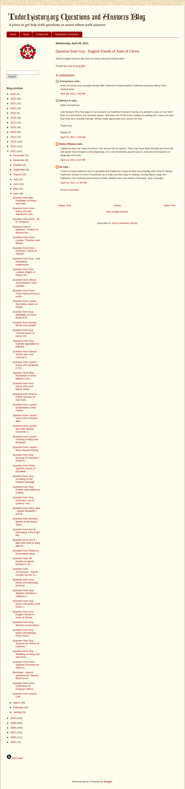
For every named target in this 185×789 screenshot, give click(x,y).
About (26, 34)
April (16, 193)
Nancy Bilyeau (67, 143)
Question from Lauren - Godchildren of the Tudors (25, 407)
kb (60, 166)
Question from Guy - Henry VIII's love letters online (24, 386)
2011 (13, 151)
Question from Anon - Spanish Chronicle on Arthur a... (26, 664)
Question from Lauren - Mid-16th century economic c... (25, 428)
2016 (13, 127)
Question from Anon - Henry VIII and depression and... (24, 211)
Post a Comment (69, 189)
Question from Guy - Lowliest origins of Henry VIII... (24, 272)
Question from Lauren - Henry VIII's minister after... (25, 418)
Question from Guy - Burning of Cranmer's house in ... (26, 457)
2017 (13, 122)
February (18, 707)
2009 (13, 723)
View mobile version (117, 211)
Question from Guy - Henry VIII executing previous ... (25, 582)
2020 (13, 108)
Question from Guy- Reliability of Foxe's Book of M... (25, 314)
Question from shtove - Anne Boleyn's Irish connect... (25, 282)
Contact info (42, 34)
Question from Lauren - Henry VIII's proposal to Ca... (25, 365)
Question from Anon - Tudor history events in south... (26, 293)
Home (13, 34)
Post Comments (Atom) (124, 223)
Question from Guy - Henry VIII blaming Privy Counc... (24, 632)
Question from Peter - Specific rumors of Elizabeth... (24, 468)
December (19, 155)
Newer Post (65, 205)
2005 (13, 742)
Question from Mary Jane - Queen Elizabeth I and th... (26, 511)
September (19, 169)
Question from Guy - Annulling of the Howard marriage (24, 479)
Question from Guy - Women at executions (26, 624)
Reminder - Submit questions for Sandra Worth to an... (25, 675)
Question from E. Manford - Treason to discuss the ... (25, 229)
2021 (13, 103)
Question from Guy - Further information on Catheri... (26, 489)
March (17, 702)
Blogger (108, 781)
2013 (13, 141)
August (17, 174)
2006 (13, 737)
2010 (13, 718)
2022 (13, 98)
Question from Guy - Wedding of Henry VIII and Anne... (26, 654)
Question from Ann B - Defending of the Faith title (26, 532)
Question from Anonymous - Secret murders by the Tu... (25, 571)
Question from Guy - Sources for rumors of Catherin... (26, 643)
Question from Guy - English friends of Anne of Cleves (24, 614)
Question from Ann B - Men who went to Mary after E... (26, 542)
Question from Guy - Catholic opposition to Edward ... (26, 343)
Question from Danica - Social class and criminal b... (25, 354)
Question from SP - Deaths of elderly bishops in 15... (23, 561)
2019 (13, 113)
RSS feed (14, 758)
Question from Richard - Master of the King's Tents (26, 521)
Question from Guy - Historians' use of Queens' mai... (24, 500)
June (16, 184)
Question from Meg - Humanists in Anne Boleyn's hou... (24, 375)
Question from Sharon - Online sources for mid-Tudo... (25, 397)
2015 (13, 132)
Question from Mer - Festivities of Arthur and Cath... (24, 200)
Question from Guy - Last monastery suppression (26, 261)
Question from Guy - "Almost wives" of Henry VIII (24, 333)
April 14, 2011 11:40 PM (73, 182)
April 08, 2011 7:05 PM (72, 93)
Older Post (170, 205)
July (15, 179)
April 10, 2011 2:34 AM (72, 137)
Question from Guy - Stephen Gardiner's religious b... (25, 593)
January (18, 712)
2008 (13, 727)
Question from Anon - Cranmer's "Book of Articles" (25, 251)
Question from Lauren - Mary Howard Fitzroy (25, 449)
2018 (13, 117)
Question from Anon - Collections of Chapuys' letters (24, 686)
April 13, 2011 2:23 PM (72, 159)
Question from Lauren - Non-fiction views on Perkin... (25, 304)
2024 (13, 94)
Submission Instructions (67, 34)
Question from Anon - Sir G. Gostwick (26, 220)
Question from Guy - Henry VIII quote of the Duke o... (26, 603)
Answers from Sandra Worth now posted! (24, 324)
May (16, 188)
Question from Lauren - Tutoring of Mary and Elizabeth (25, 439)
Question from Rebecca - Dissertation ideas (26, 552)
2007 (13, 732)
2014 (13, 137)
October (18, 165)
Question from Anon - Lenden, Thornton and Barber (26, 240)
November (19, 160)
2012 (13, 146)
